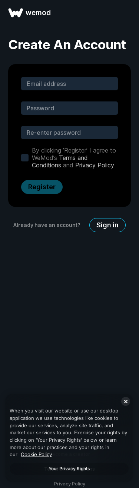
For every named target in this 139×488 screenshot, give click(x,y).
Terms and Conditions (60, 161)
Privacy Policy (94, 165)
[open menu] (125, 12)
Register (42, 187)
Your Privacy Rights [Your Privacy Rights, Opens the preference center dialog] (69, 468)
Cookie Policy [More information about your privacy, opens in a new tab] (36, 454)
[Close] (125, 401)
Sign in (107, 225)
